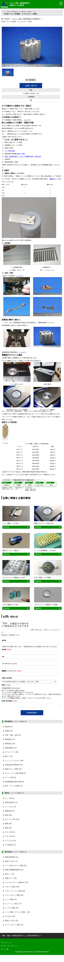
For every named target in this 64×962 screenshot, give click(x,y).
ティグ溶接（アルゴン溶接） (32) (17, 913)
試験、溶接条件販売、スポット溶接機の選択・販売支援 (23, 156)
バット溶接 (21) (11, 900)
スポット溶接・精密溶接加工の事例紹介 (26, 19)
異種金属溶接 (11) (11, 858)
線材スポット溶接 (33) (13, 769)
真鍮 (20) (8, 828)
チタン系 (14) (10, 837)
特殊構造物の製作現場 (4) (14, 782)
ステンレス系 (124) (12, 820)
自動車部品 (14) (11, 748)
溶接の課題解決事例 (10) (14, 870)
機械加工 (52, 179)
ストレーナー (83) (11, 753)
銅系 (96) (8, 824)
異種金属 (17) (10, 811)
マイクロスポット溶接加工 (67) (16, 883)
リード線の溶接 (10, 151)
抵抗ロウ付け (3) (11, 862)
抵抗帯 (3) (8, 727)
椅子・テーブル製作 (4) (13, 786)
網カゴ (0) (8, 757)
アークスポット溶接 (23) (14, 925)
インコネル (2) (10, 807)
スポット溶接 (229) (12, 887)
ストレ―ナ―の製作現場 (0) (15, 774)
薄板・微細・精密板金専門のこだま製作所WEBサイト (22, 936)
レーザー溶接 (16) (11, 908)
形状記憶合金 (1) (11, 803)
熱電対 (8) (8, 731)
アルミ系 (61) (10, 833)
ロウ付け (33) (10, 917)
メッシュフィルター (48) (14, 761)
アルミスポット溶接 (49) (14, 896)
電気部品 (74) (10, 740)
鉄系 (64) (8, 816)
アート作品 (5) (10, 778)
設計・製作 (21, 153)
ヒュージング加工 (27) (13, 904)
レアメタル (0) (10, 841)
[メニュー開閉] (59, 3)
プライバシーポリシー (10, 946)
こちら (25, 120)
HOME (6, 19)
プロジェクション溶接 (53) (15, 891)
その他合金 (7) (10, 845)
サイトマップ (7, 943)
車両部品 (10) (10, 744)
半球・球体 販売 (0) (13, 736)
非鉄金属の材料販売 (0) (13, 765)
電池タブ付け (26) (11, 921)
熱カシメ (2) (9, 874)
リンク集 (5, 950)
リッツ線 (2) (9, 799)
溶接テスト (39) (11, 879)
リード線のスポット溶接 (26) (16, 866)
